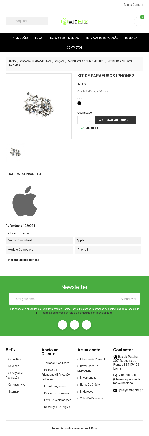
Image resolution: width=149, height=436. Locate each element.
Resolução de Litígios (56, 407)
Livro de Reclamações (56, 400)
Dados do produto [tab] (25, 174)
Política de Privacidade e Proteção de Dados (56, 374)
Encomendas (86, 377)
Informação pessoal (91, 359)
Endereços (85, 391)
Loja (38, 37)
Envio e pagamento (55, 386)
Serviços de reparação (102, 37)
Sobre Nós (13, 359)
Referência (14, 225)
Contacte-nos (15, 384)
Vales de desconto (90, 398)
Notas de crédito (89, 384)
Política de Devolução (56, 393)
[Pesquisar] (27, 21)
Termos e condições (55, 362)
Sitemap (12, 391)
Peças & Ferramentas (64, 37)
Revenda (131, 37)
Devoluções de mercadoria (87, 368)
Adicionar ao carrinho (115, 120)
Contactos (74, 47)
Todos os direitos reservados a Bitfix (74, 428)
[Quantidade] (82, 120)
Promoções (20, 37)
